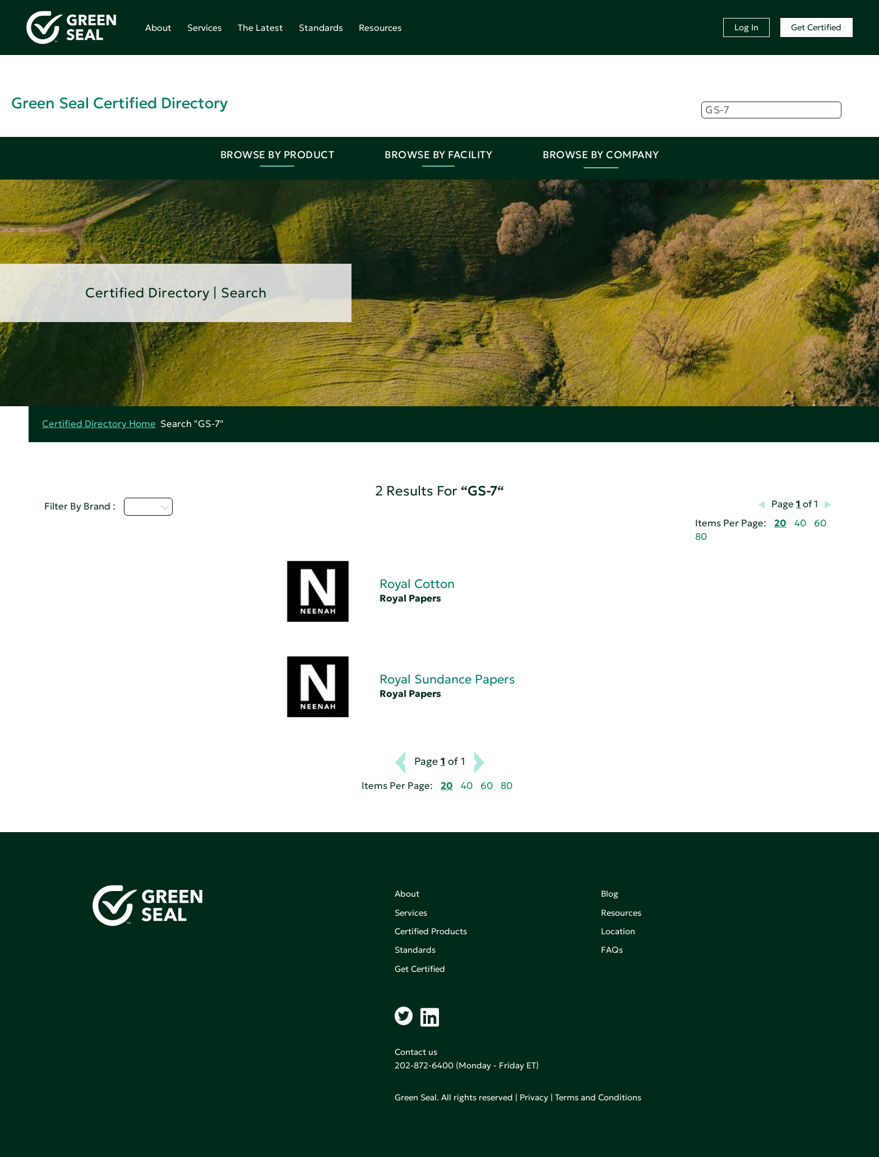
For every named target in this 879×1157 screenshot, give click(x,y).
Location (618, 931)
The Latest (260, 27)
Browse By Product (277, 154)
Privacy (534, 1097)
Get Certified (816, 27)
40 (800, 523)
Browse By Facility (438, 154)
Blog (609, 893)
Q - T (148, 506)
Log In (746, 27)
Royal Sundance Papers (447, 679)
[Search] (771, 110)
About (158, 27)
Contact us (416, 1051)
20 (780, 523)
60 (820, 523)
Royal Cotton (417, 583)
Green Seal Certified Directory (119, 103)
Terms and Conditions (598, 1097)
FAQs (612, 949)
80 (701, 537)
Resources (380, 27)
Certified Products (431, 931)
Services (204, 27)
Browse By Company (601, 154)
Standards (321, 27)
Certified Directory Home (99, 424)
